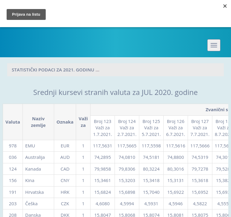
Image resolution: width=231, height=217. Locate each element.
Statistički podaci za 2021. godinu (53, 70)
